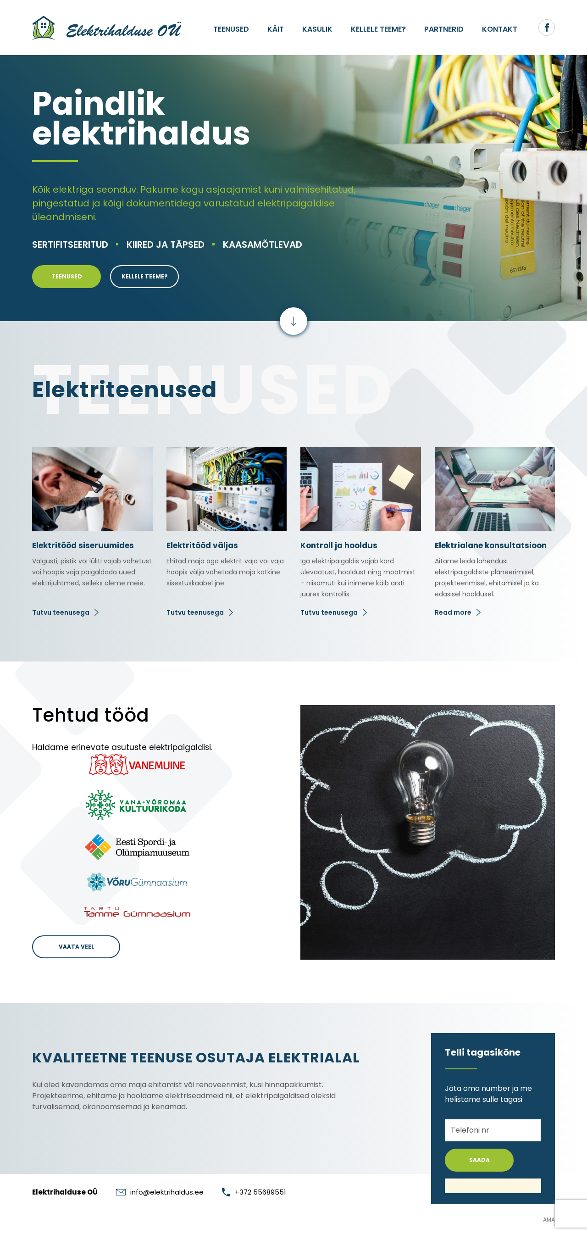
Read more (453, 612)
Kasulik (317, 29)
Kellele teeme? (378, 29)
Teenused (231, 29)
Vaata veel (76, 947)
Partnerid (444, 29)
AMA (549, 1220)
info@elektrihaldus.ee (160, 1192)
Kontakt (499, 29)
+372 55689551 (254, 1192)
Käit (275, 29)
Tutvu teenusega (60, 612)
